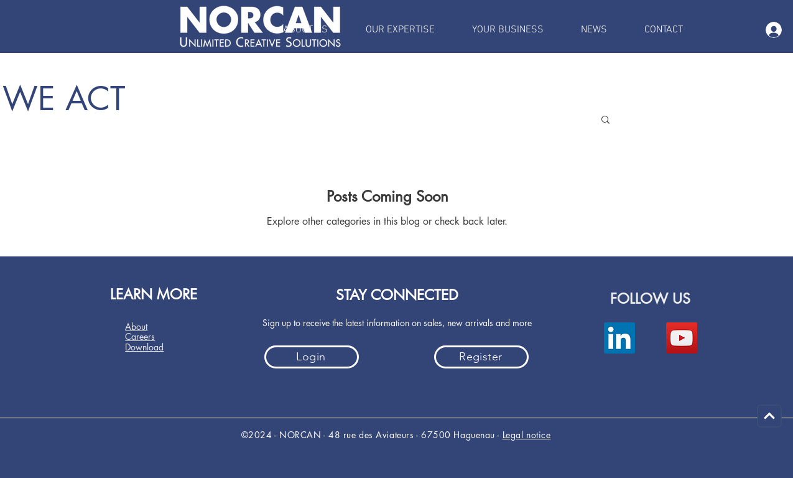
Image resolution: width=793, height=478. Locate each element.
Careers (140, 336)
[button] (605, 120)
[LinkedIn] (619, 338)
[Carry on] (770, 416)
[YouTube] (681, 338)
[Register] (481, 356)
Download (144, 347)
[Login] (311, 356)
